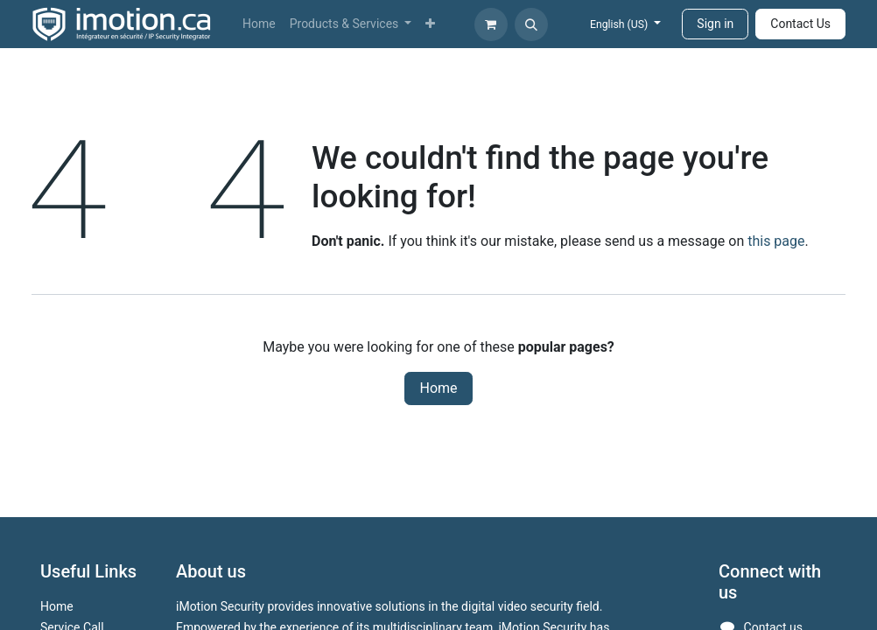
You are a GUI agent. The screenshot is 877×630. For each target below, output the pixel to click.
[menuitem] (259, 24)
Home (438, 388)
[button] (531, 24)
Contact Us (800, 24)
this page (775, 241)
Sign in (715, 24)
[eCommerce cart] (491, 24)
